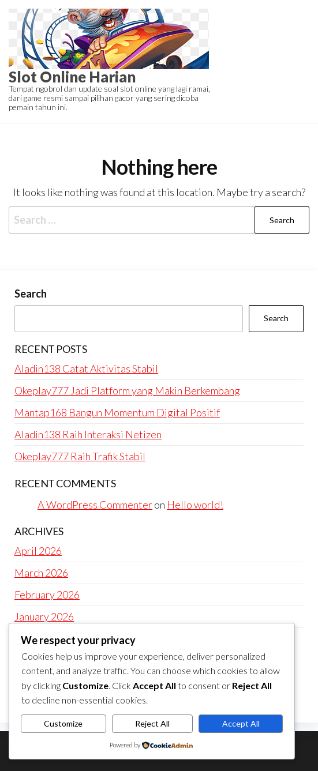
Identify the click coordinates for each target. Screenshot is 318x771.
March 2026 (41, 572)
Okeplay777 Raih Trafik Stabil (79, 456)
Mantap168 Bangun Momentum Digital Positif (117, 412)
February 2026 (47, 594)
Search (30, 293)
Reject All (152, 723)
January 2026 (44, 616)
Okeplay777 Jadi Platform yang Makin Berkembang (127, 390)
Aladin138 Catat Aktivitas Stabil (86, 368)
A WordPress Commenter (95, 504)
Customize (63, 723)
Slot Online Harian (72, 76)
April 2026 (38, 550)
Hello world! (195, 504)
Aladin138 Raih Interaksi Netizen (88, 434)
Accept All (241, 723)
